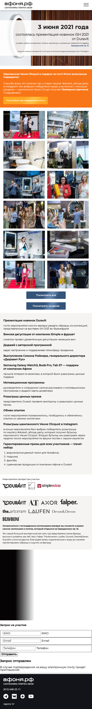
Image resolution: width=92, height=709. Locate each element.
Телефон (42, 648)
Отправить (9, 654)
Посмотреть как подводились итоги (25, 100)
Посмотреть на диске (46, 305)
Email (45, 640)
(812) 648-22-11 (12, 689)
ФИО (45, 633)
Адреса (7, 704)
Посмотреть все (46, 295)
